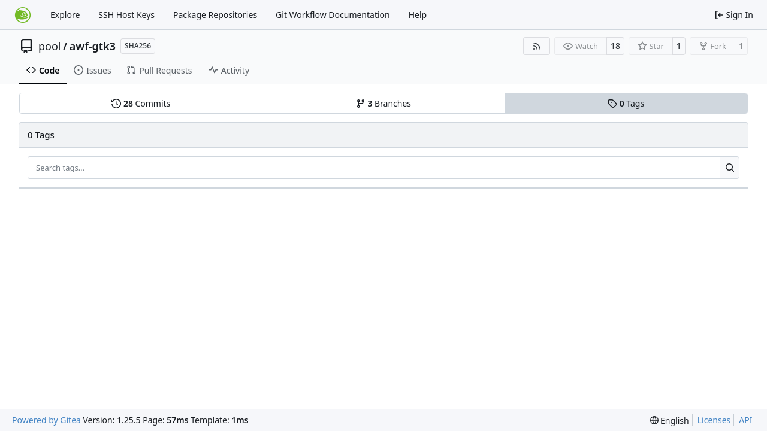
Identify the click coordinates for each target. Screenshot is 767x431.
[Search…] (729, 167)
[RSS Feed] (537, 46)
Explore (65, 14)
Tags (626, 103)
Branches (383, 103)
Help (418, 14)
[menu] (669, 420)
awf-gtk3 (93, 46)
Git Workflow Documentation (333, 14)
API (745, 420)
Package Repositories (215, 14)
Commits (140, 103)
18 (615, 45)
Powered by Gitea (46, 420)
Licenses (714, 420)
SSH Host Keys (126, 14)
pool (49, 46)
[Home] (23, 15)
